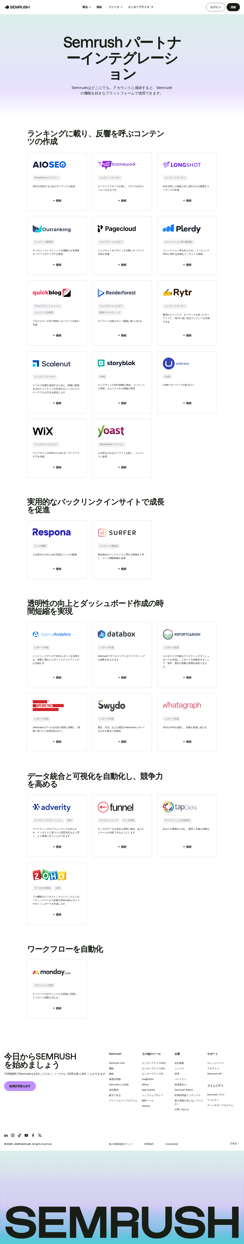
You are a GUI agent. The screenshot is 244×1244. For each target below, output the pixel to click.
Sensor (146, 1106)
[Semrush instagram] (12, 1135)
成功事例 (113, 1089)
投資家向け (180, 1084)
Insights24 (148, 1079)
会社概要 (179, 1063)
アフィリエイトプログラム (123, 1100)
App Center (148, 1089)
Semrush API (214, 1073)
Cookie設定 (171, 1144)
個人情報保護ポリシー (121, 1144)
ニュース (179, 1068)
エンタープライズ (138, 6)
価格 (99, 6)
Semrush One (117, 1063)
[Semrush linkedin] (6, 1135)
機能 (111, 1068)
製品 (85, 6)
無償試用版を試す (20, 1086)
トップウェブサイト (152, 1095)
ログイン (215, 7)
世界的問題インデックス (188, 1095)
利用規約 (149, 1144)
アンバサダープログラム (220, 1105)
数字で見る (115, 1095)
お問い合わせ (182, 1109)
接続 (57, 200)
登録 (233, 7)
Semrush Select (184, 1089)
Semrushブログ (216, 1094)
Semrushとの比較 (119, 1084)
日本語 (233, 1143)
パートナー (180, 1079)
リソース (114, 6)
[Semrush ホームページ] (17, 7)
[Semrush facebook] (33, 1135)
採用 (177, 1073)
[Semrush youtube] (26, 1135)
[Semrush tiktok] (19, 1135)
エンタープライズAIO (153, 1068)
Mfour (145, 1084)
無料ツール (148, 1100)
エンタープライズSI (152, 1073)
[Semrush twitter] (39, 1135)
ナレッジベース (215, 1063)
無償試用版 (115, 1079)
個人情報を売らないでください (189, 1102)
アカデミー (213, 1068)
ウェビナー (213, 1100)
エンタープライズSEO (154, 1063)
